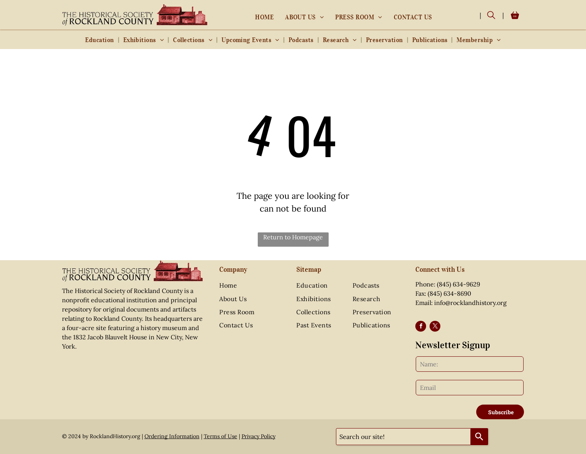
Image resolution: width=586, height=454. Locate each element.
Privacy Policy (258, 436)
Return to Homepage (293, 237)
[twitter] (435, 327)
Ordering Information (172, 436)
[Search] (479, 436)
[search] (491, 16)
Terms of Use (220, 436)
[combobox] (403, 436)
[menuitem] (264, 17)
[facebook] (420, 327)
